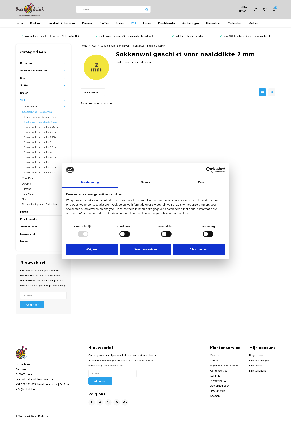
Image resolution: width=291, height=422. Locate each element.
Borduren (35, 25)
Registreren (256, 357)
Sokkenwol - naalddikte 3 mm (40, 144)
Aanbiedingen (190, 25)
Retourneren (217, 392)
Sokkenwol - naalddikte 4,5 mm (41, 159)
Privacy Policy (218, 382)
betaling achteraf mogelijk (187, 37)
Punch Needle (166, 25)
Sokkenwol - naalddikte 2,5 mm (41, 133)
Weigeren (92, 249)
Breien (120, 25)
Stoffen (104, 25)
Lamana (26, 190)
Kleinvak (87, 25)
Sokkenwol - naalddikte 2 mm (40, 123)
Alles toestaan (198, 249)
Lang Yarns (28, 195)
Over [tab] (201, 182)
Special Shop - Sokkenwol (37, 113)
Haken (147, 25)
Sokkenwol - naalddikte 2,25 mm (41, 128)
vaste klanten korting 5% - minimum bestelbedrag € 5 (125, 37)
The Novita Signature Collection (39, 206)
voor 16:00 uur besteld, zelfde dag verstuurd (245, 37)
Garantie (215, 377)
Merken (253, 25)
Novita (25, 201)
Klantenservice (218, 372)
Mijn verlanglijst (258, 372)
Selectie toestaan (145, 249)
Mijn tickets (255, 367)
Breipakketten (29, 108)
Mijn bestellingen (259, 362)
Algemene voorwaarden (224, 367)
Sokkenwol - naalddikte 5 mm (40, 164)
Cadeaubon (234, 25)
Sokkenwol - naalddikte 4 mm (40, 154)
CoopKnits (28, 180)
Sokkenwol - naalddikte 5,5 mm (41, 169)
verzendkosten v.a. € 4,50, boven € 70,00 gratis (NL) (50, 37)
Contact (214, 362)
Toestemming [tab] (90, 182)
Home (19, 25)
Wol (133, 25)
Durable (26, 185)
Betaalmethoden (220, 387)
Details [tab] (145, 182)
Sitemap (215, 397)
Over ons (215, 357)
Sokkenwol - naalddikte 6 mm (40, 174)
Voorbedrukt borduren (62, 25)
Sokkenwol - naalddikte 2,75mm (41, 139)
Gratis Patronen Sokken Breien (40, 118)
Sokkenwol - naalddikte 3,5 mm (41, 149)
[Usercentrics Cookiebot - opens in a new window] (208, 170)
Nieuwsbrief (213, 25)
